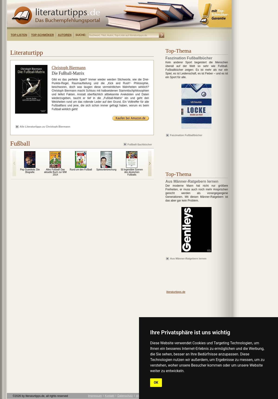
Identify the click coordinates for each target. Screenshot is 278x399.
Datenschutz (125, 395)
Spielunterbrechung (106, 169)
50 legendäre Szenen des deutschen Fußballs (132, 172)
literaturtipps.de (175, 292)
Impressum (95, 395)
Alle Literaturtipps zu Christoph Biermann (45, 126)
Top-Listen (19, 35)
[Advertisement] (192, 151)
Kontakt (109, 395)
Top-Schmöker (42, 35)
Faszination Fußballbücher (186, 135)
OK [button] (156, 382)
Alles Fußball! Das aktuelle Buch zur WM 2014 (55, 172)
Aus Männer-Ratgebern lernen (188, 258)
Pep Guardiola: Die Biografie (30, 170)
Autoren (65, 35)
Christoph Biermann (69, 67)
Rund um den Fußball (81, 169)
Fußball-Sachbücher (138, 144)
